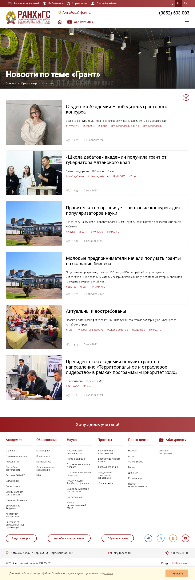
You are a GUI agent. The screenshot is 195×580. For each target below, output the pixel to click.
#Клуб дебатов (75, 176)
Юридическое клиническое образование (105, 475)
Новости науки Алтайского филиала (78, 482)
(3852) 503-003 (174, 13)
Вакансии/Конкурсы (16, 500)
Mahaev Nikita (180, 563)
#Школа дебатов (98, 176)
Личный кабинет (107, 3)
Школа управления (108, 467)
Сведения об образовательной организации (15, 525)
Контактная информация (13, 515)
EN (185, 3)
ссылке (108, 573)
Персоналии (12, 462)
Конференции (74, 497)
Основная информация (166, 452)
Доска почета (13, 486)
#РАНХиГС (118, 176)
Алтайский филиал (77, 12)
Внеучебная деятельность (13, 468)
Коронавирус (135, 478)
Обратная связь (117, 538)
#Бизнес (71, 287)
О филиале (11, 451)
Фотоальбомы (135, 462)
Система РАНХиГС (15, 475)
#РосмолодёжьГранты (125, 126)
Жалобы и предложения (69, 538)
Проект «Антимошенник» (137, 485)
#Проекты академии (91, 330)
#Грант (102, 126)
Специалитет (43, 456)
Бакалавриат (43, 451)
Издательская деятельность (74, 452)
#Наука (70, 231)
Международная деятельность (14, 493)
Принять (176, 573)
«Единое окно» (105, 483)
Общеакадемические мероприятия (78, 490)
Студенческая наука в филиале (78, 466)
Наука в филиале (76, 459)
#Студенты (73, 126)
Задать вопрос (21, 538)
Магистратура (43, 462)
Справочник (79, 3)
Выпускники (12, 481)
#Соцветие (138, 330)
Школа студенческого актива (109, 460)
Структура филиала (16, 456)
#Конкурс (97, 231)
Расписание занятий (26, 3)
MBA (38, 475)
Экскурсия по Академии (13, 507)
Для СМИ (133, 473)
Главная (11, 83)
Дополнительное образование (45, 468)
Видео (131, 467)
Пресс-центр (29, 83)
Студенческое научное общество (79, 474)
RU (178, 3)
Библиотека (55, 3)
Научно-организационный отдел (76, 506)
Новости (132, 451)
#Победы (89, 126)
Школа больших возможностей (106, 452)
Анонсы (132, 456)
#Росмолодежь (152, 126)
